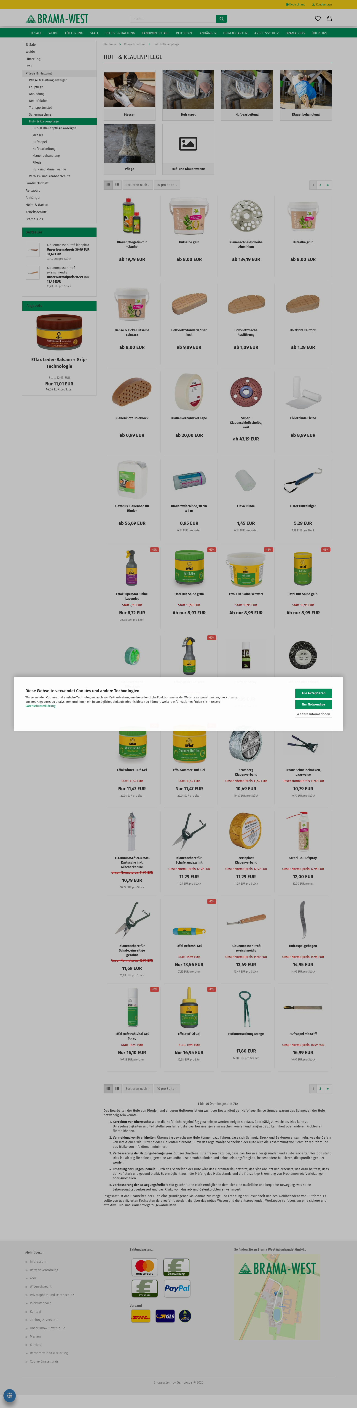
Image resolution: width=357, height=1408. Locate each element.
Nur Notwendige (313, 704)
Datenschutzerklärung (40, 706)
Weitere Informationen (313, 714)
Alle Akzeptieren (313, 693)
